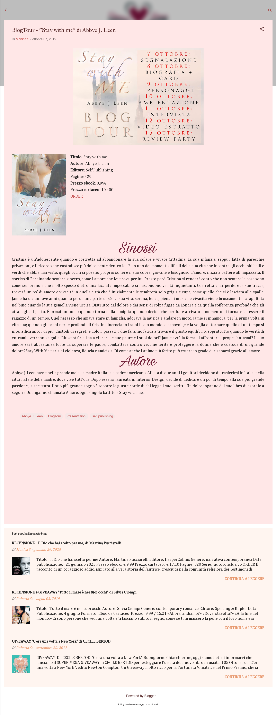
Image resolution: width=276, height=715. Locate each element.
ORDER (76, 196)
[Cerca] (270, 11)
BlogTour (54, 416)
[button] (261, 29)
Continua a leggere (244, 579)
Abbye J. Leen (32, 416)
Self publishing (102, 416)
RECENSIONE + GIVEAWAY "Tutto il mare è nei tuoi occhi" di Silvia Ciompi (74, 592)
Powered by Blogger (138, 696)
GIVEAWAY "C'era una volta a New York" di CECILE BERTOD (61, 641)
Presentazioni (76, 416)
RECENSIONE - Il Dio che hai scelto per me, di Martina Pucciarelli (66, 543)
